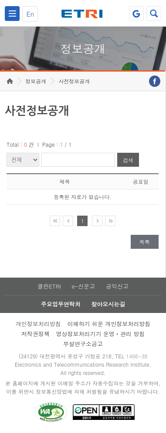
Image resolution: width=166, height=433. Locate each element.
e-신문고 (83, 286)
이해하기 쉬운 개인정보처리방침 (109, 324)
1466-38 (136, 356)
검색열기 (153, 13)
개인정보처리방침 (38, 324)
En (30, 13)
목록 (144, 241)
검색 (128, 160)
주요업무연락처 (61, 304)
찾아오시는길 (108, 304)
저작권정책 (35, 334)
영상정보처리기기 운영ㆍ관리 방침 (100, 334)
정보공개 (35, 81)
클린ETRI (49, 286)
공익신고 (117, 286)
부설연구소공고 (83, 344)
